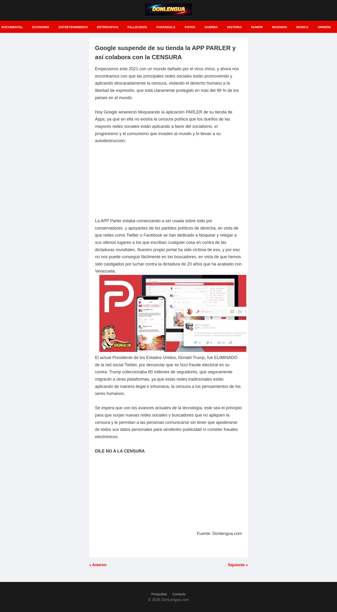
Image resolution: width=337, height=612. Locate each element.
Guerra (211, 27)
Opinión (324, 27)
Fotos (190, 27)
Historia (234, 27)
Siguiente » (238, 565)
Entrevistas (107, 27)
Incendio (279, 27)
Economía (40, 27)
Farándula (165, 27)
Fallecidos (137, 27)
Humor (257, 27)
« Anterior (98, 565)
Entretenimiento (73, 27)
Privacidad (159, 594)
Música (302, 27)
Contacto (179, 594)
